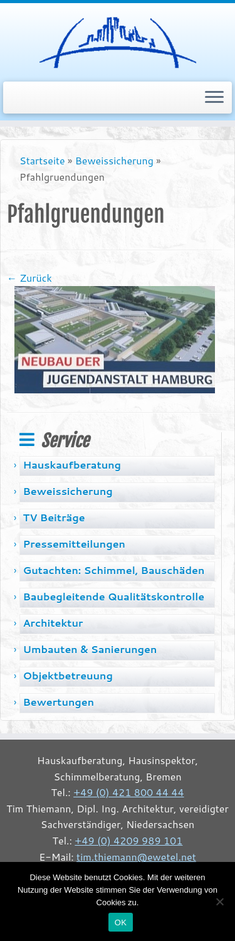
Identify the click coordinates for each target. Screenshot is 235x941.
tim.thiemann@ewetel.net (136, 856)
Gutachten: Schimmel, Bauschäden (113, 570)
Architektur (53, 622)
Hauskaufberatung (72, 464)
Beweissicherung (114, 160)
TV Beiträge (54, 517)
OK (121, 922)
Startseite (42, 160)
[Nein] (219, 901)
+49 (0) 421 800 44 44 (128, 792)
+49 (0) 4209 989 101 (128, 840)
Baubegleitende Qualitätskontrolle (113, 596)
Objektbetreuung (67, 675)
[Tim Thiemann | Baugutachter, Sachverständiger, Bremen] (117, 40)
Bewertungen (58, 701)
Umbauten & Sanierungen (90, 649)
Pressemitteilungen (74, 543)
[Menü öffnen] (214, 97)
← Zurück (29, 277)
